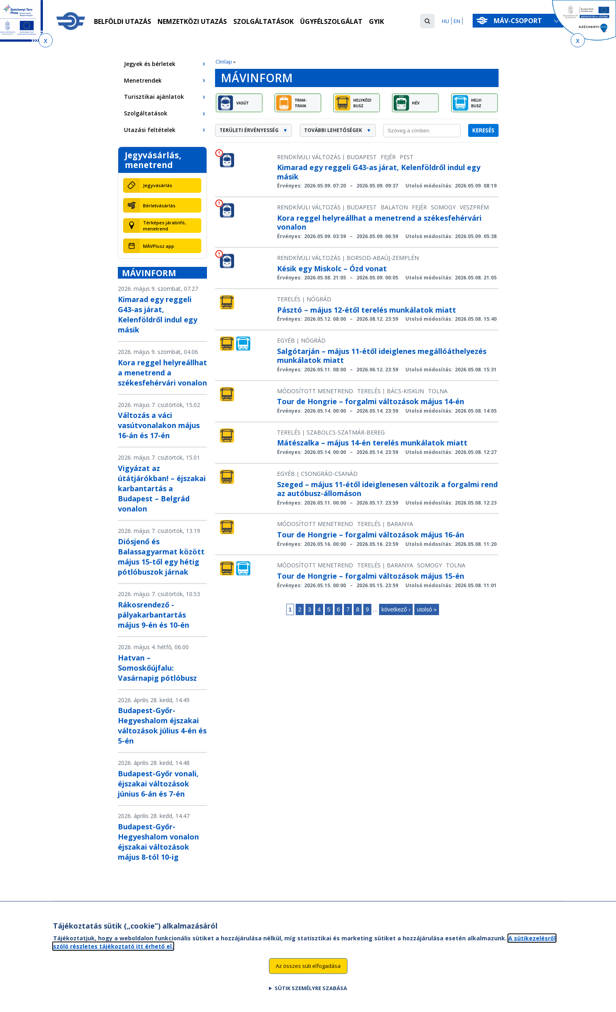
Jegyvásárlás (157, 185)
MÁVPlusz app (158, 246)
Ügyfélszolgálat (331, 21)
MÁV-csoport (519, 20)
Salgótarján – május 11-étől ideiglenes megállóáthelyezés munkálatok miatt (381, 355)
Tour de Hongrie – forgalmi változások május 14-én (370, 401)
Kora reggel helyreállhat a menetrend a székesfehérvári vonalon (162, 373)
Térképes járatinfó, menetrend (164, 225)
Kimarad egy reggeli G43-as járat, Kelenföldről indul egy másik (157, 314)
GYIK (376, 21)
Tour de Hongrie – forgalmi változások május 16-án (370, 534)
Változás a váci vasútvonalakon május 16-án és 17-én (159, 425)
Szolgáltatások (263, 21)
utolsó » (427, 609)
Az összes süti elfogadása (308, 970)
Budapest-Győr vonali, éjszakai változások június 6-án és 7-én (158, 784)
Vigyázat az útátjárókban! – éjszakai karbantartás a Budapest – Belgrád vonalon (162, 488)
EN (457, 21)
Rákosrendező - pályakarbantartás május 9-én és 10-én (153, 615)
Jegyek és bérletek (149, 64)
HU (445, 21)
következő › (396, 609)
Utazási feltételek (149, 130)
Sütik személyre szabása (311, 992)
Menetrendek (143, 80)
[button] (427, 21)
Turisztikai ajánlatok (154, 96)
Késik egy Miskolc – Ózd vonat (332, 268)
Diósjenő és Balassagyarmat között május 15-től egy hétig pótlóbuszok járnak (161, 557)
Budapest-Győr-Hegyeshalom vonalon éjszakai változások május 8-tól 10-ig (158, 842)
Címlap (223, 61)
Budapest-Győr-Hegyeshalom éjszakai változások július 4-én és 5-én (162, 725)
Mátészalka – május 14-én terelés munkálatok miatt (372, 442)
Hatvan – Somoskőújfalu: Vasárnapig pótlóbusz (157, 668)
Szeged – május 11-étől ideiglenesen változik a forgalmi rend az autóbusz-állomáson (387, 489)
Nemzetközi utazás (192, 21)
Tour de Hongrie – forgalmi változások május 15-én (370, 576)
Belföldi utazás (122, 21)
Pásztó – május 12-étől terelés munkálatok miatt (366, 310)
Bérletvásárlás (159, 205)
